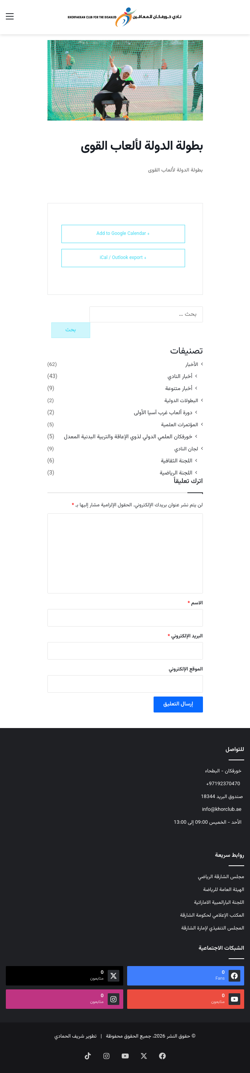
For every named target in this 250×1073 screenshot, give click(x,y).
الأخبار (191, 365)
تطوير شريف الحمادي (75, 1036)
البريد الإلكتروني (185, 636)
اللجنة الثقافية (176, 461)
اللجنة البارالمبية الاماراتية (219, 903)
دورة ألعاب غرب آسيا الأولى (163, 413)
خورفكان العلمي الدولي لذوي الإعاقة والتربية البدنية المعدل (128, 437)
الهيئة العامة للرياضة (223, 890)
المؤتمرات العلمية (179, 425)
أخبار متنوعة (178, 389)
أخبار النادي (180, 377)
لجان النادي (186, 449)
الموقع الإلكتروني (186, 669)
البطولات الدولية (181, 401)
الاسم (195, 603)
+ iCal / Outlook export (123, 257)
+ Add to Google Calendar (123, 233)
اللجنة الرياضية (176, 473)
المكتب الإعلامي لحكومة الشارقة (212, 915)
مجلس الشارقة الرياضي (221, 877)
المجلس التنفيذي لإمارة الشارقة (212, 928)
